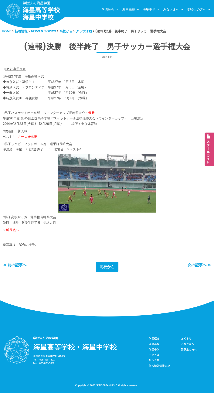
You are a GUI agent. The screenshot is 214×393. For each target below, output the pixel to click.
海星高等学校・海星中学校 (75, 346)
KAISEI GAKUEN (106, 385)
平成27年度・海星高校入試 (24, 76)
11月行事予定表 (15, 69)
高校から (107, 266)
